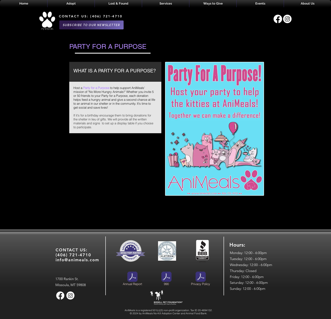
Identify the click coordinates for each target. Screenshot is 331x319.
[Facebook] (278, 19)
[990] (166, 279)
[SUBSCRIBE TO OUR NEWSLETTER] (91, 24)
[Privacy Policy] (200, 279)
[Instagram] (287, 19)
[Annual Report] (132, 279)
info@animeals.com (77, 259)
